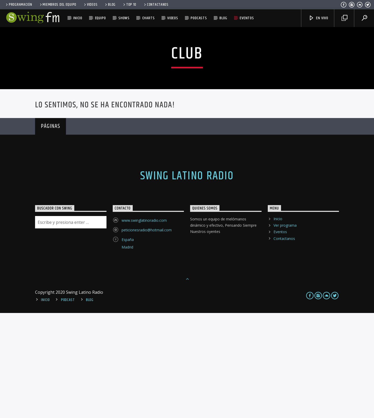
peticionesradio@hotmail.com (147, 334)
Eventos (247, 18)
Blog (110, 5)
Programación (18, 5)
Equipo (100, 18)
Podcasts (199, 18)
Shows (124, 18)
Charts (148, 18)
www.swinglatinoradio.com (144, 325)
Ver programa (285, 330)
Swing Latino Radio (187, 281)
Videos (90, 5)
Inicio (77, 18)
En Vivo (318, 18)
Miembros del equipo (57, 5)
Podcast (68, 405)
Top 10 (129, 5)
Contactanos (156, 5)
